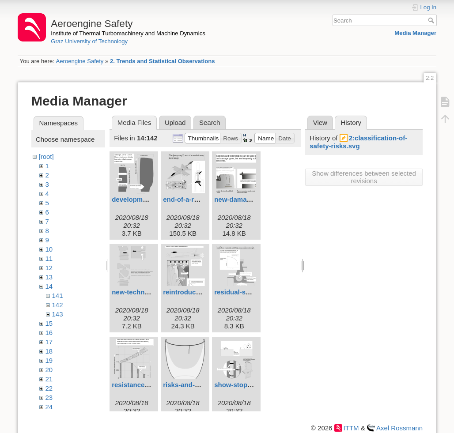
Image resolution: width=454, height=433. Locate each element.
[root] (46, 156)
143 (57, 314)
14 (49, 286)
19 (49, 360)
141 (57, 295)
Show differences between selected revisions (364, 176)
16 (49, 332)
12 (49, 267)
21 (49, 379)
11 (49, 258)
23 (49, 397)
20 (49, 369)
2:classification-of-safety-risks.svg (358, 142)
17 (49, 342)
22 (49, 388)
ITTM (351, 428)
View (320, 122)
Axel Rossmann (399, 428)
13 (49, 277)
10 (49, 249)
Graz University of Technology (89, 41)
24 (49, 406)
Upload (175, 122)
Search (432, 20)
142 (57, 305)
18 (49, 351)
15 (49, 323)
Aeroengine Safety (79, 61)
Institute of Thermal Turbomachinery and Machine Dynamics (128, 33)
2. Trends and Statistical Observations (162, 61)
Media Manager (415, 33)
